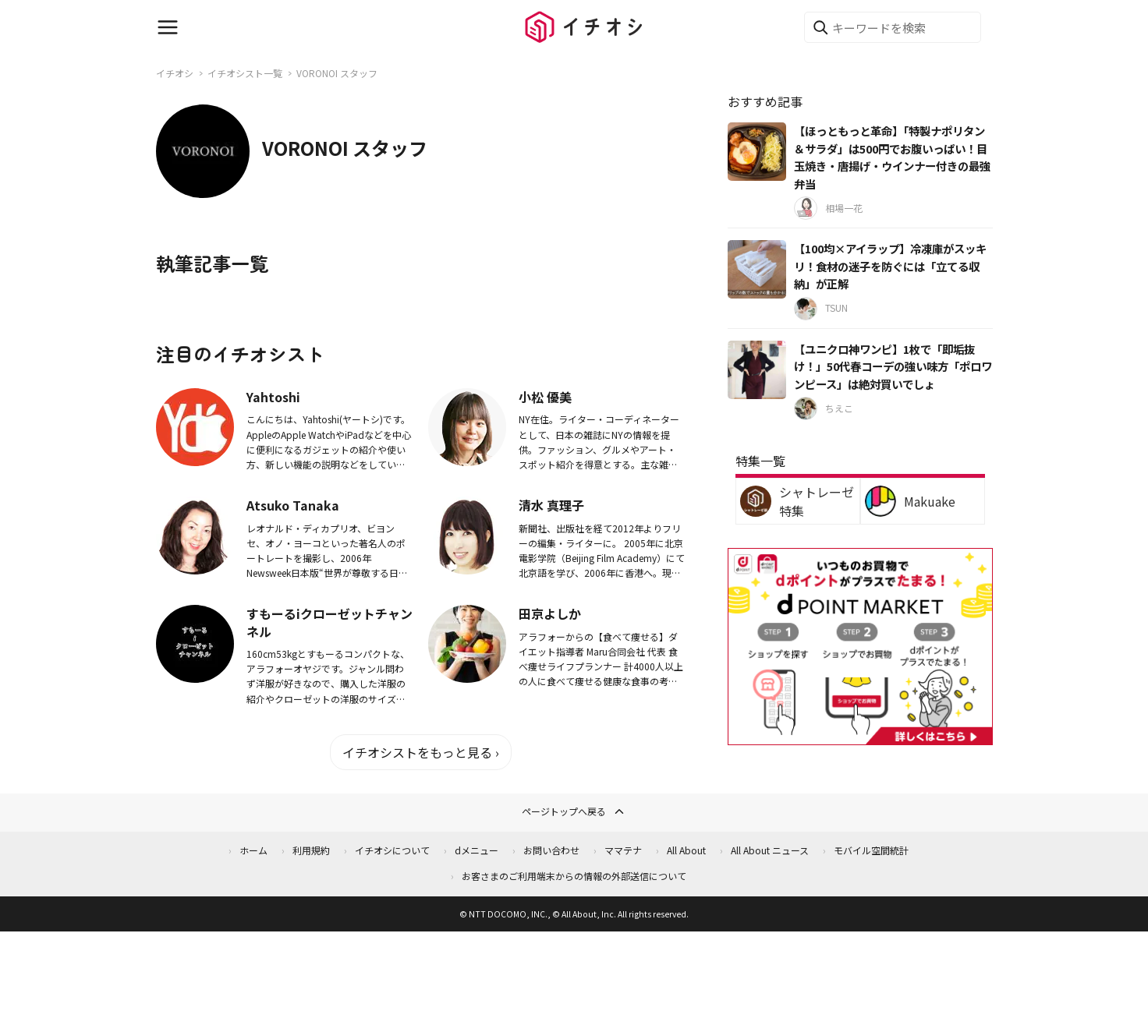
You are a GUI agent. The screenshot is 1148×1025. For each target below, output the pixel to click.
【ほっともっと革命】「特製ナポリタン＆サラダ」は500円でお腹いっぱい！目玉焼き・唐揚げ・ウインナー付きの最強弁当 (892, 157)
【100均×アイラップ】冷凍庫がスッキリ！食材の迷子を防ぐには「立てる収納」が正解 (890, 266)
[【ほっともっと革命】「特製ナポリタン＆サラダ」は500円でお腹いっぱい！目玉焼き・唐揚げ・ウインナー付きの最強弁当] (757, 151)
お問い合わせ (551, 850)
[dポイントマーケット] (860, 735)
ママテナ (623, 850)
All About (686, 850)
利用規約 (311, 850)
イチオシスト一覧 (244, 73)
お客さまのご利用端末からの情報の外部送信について (574, 875)
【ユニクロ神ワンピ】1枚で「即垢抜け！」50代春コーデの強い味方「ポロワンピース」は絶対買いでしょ (893, 366)
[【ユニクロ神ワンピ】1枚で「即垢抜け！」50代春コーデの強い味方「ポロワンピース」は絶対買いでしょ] (757, 370)
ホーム (253, 850)
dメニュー (476, 850)
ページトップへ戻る (574, 811)
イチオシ (174, 73)
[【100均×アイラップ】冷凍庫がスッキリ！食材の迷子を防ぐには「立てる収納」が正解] (757, 269)
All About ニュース (770, 850)
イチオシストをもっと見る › (420, 752)
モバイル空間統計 (871, 850)
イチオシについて (392, 850)
